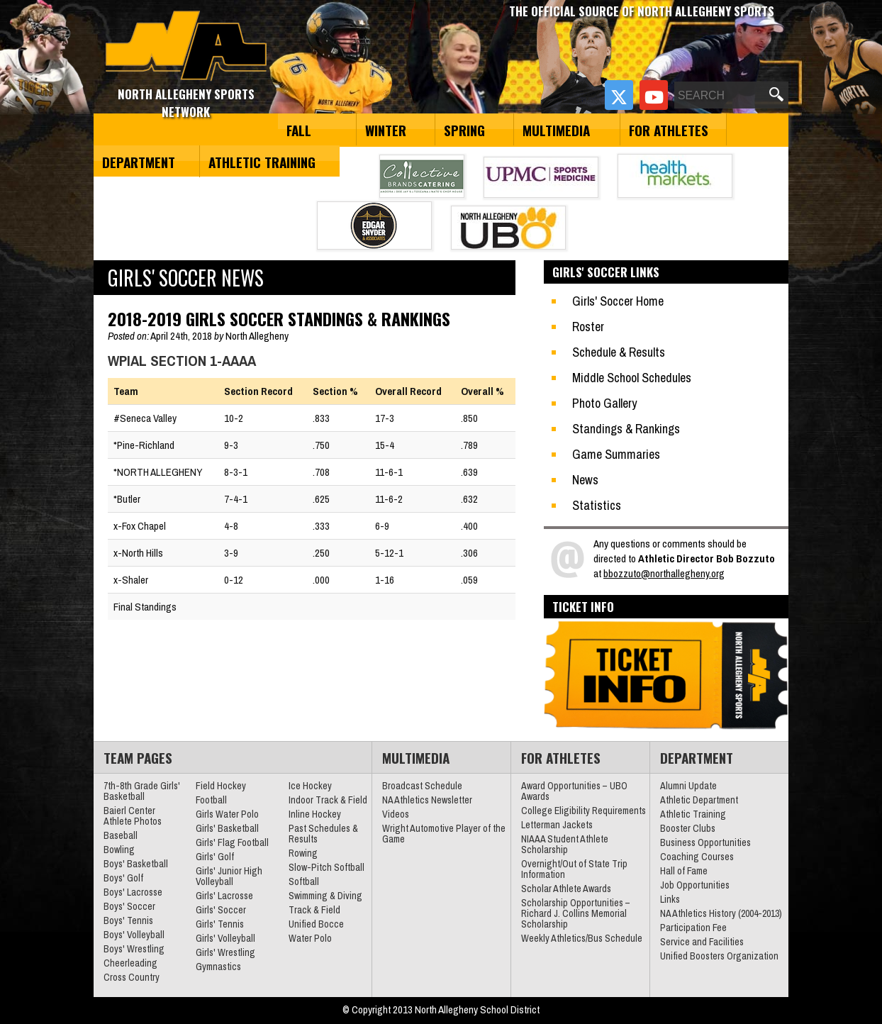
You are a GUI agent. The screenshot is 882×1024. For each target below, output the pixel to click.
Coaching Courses (697, 856)
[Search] (720, 96)
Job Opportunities (695, 885)
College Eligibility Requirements (583, 810)
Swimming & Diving (325, 895)
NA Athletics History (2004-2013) (721, 913)
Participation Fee (693, 927)
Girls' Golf (215, 856)
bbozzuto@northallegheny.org (664, 573)
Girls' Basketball (227, 828)
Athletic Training (262, 162)
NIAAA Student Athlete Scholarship (564, 844)
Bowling (119, 849)
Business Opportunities (705, 842)
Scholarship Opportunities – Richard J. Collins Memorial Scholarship (575, 913)
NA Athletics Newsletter (427, 800)
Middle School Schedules (631, 377)
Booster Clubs (687, 828)
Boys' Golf (123, 878)
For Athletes (668, 130)
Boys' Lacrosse (133, 892)
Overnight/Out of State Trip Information (574, 869)
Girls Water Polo (227, 814)
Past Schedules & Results (323, 833)
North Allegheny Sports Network (186, 46)
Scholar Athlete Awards (566, 888)
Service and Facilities (702, 941)
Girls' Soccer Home (618, 301)
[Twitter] (619, 95)
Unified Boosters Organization (719, 956)
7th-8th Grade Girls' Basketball (142, 791)
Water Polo (310, 938)
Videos (395, 814)
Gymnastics (218, 966)
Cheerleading (130, 963)
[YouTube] (654, 95)
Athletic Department (699, 800)
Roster (588, 326)
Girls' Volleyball (225, 938)
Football (211, 800)
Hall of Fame (684, 870)
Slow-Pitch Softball (326, 867)
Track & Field (314, 909)
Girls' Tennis (220, 924)
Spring (464, 130)
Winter (385, 130)
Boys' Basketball (136, 863)
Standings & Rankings (626, 429)
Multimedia (556, 130)
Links (670, 899)
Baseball (121, 835)
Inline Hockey (315, 814)
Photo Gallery (604, 403)
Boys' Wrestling (134, 948)
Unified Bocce (316, 924)
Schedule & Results (618, 352)
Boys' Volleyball (134, 934)
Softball (304, 881)
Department (138, 162)
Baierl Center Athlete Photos (133, 816)
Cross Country (132, 977)
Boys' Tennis (128, 920)
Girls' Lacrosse (224, 895)
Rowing (303, 853)
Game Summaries (616, 454)
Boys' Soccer (129, 906)
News (585, 480)
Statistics (596, 505)
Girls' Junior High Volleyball (229, 876)
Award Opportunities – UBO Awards (574, 791)
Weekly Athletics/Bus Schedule (581, 938)
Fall (298, 130)
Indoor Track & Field (328, 800)
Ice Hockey (310, 785)
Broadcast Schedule (422, 785)
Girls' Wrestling (225, 952)
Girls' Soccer (221, 909)
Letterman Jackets (557, 824)
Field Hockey (221, 785)
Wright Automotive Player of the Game (444, 833)
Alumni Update (688, 785)
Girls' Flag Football (232, 842)
